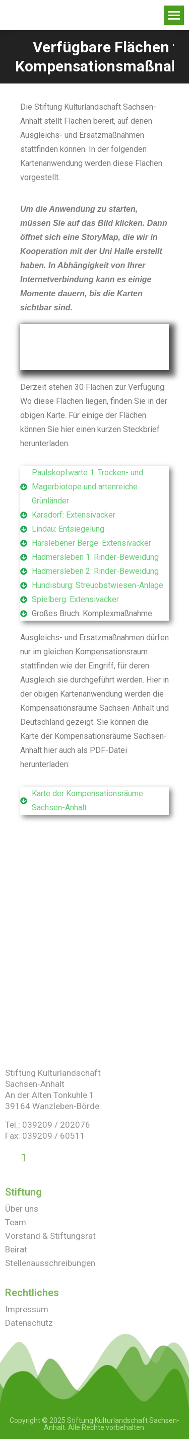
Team (15, 1222)
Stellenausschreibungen (50, 1263)
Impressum (26, 1309)
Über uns (21, 1209)
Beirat (16, 1249)
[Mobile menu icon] (174, 15)
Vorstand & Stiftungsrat (50, 1236)
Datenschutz (29, 1323)
